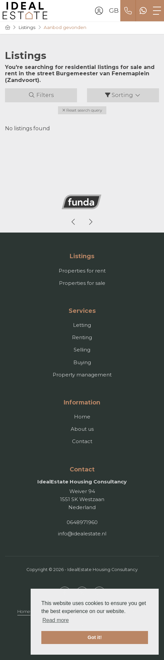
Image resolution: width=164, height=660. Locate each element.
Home (23, 611)
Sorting (123, 95)
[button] (82, 110)
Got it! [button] (95, 637)
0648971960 (82, 522)
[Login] (99, 10)
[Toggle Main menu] (157, 10)
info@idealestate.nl (82, 533)
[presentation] (73, 222)
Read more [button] (55, 620)
